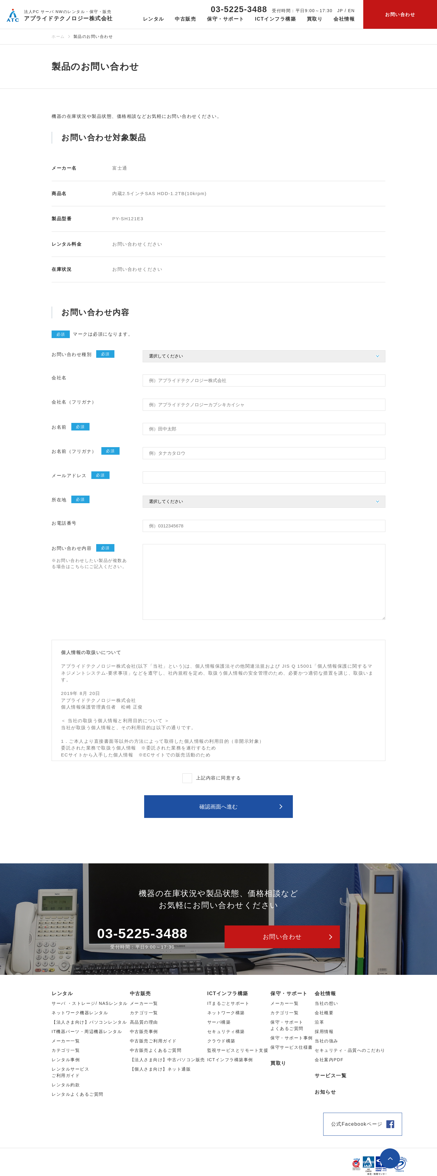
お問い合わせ (400, 14)
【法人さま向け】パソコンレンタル (89, 1022)
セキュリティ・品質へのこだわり (350, 1050)
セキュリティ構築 (226, 1031)
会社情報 (325, 993)
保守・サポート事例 (291, 1037)
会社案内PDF (329, 1059)
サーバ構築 (219, 1022)
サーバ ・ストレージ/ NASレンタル (90, 1003)
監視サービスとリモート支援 (238, 1050)
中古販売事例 (144, 1031)
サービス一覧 (331, 1075)
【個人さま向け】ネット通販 (160, 1069)
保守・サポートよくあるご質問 (286, 1025)
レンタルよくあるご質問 (77, 1094)
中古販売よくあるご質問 (156, 1050)
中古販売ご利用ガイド (153, 1040)
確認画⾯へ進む (218, 807)
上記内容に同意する (218, 777)
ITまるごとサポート (228, 1003)
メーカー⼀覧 (66, 1040)
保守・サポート (289, 993)
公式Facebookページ (357, 1124)
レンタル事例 (66, 1059)
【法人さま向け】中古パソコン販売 (167, 1059)
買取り (315, 19)
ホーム (58, 36)
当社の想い (326, 1003)
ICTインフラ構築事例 (230, 1059)
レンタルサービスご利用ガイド (70, 1072)
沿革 (319, 1022)
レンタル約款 (66, 1084)
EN (351, 10)
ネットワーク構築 (226, 1012)
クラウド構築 (221, 1040)
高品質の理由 (144, 1022)
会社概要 (324, 1012)
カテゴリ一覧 (284, 1012)
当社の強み (326, 1040)
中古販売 (140, 993)
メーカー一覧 (284, 1003)
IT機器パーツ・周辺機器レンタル (87, 1031)
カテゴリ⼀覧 (66, 1050)
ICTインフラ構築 (227, 993)
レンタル (62, 993)
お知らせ (325, 1092)
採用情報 (324, 1031)
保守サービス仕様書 (291, 1047)
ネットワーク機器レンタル (80, 1012)
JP (340, 10)
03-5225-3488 (239, 9)
